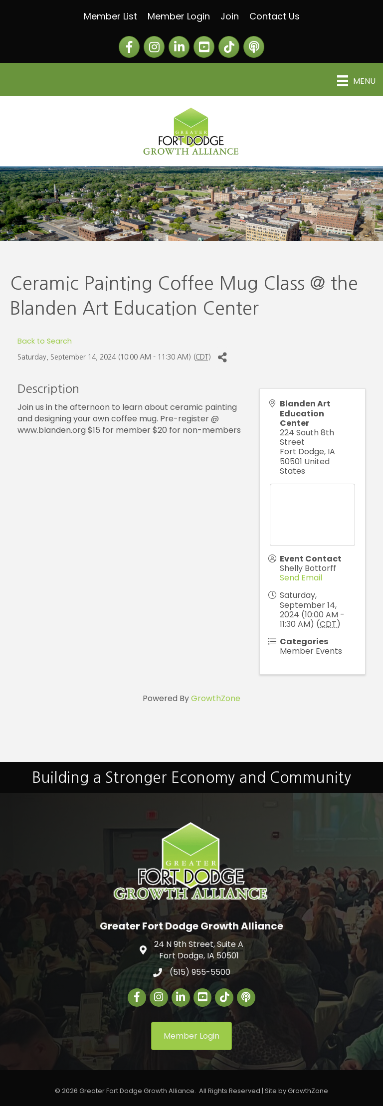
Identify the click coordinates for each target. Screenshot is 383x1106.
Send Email (301, 577)
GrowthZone (215, 698)
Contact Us (274, 16)
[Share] (222, 357)
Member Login (179, 16)
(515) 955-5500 (200, 972)
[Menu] (356, 80)
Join (229, 16)
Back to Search (44, 341)
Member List (110, 16)
